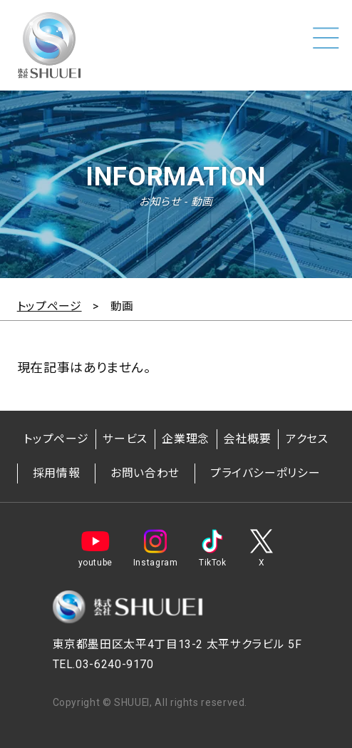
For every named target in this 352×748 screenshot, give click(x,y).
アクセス (307, 439)
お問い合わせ (145, 473)
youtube (95, 548)
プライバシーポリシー (265, 473)
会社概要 (247, 439)
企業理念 (185, 439)
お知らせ (160, 201)
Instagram (155, 548)
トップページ (56, 439)
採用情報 (57, 473)
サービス (125, 439)
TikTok (212, 548)
